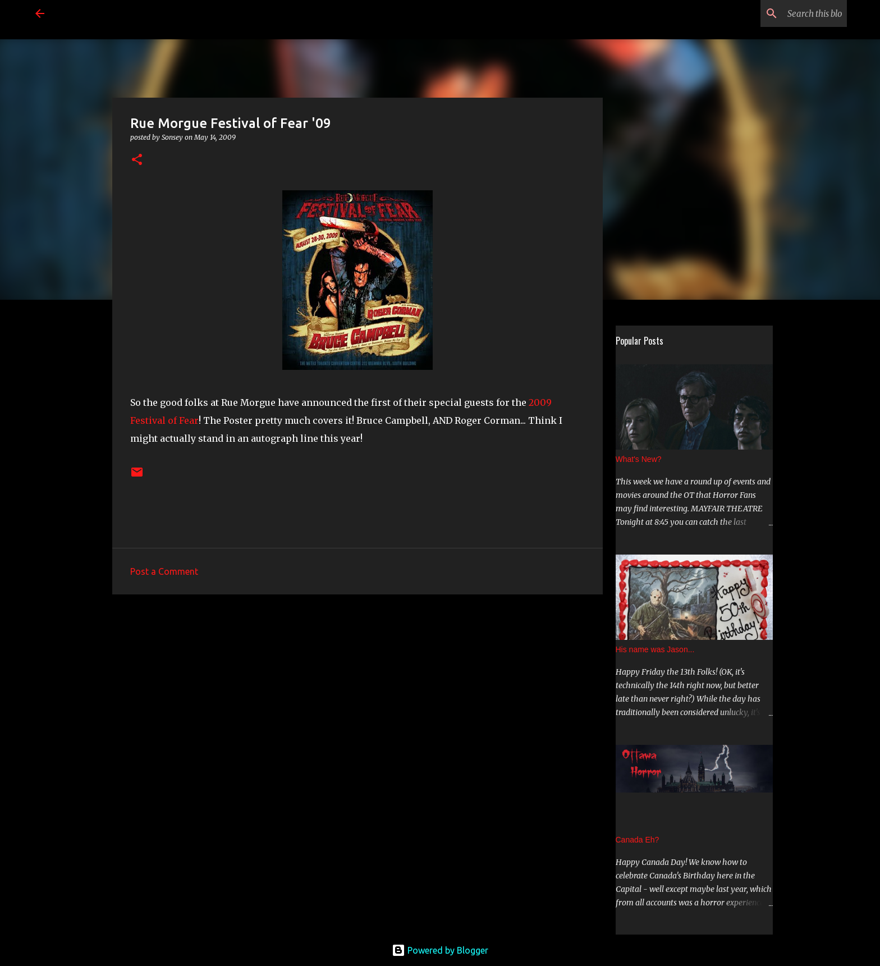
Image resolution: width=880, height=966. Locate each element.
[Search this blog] (788, 13)
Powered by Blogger (440, 950)
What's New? (639, 459)
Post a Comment (164, 571)
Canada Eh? (637, 839)
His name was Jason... (655, 649)
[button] (137, 160)
